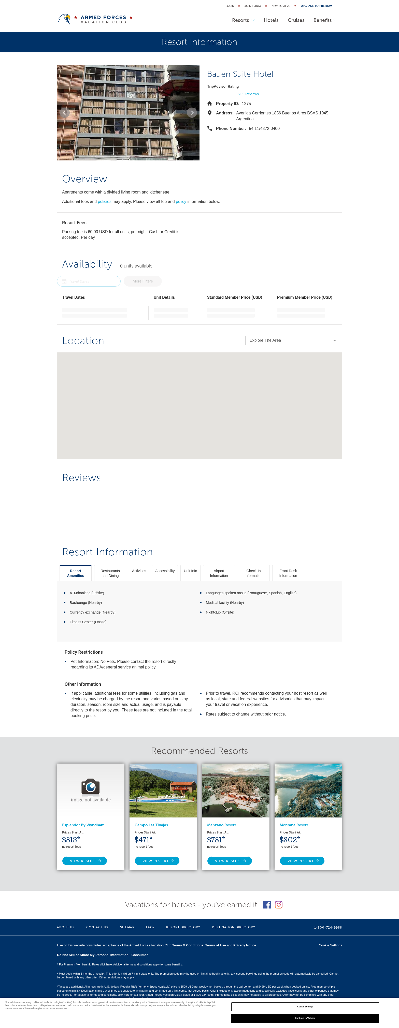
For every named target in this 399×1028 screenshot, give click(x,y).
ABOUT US (66, 927)
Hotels (268, 20)
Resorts (240, 20)
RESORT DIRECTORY (183, 927)
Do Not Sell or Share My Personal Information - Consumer (102, 955)
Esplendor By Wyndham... (85, 825)
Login (229, 6)
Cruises (294, 20)
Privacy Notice (244, 945)
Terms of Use (215, 945)
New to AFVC (281, 6)
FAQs (150, 927)
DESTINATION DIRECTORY (233, 927)
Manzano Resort (221, 825)
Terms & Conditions (188, 945)
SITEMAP (127, 927)
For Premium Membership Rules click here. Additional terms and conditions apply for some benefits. (120, 964)
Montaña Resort (294, 825)
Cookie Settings (330, 945)
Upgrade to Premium (316, 6)
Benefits (325, 20)
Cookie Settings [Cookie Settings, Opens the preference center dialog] (305, 1007)
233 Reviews (248, 94)
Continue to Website (305, 1018)
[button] (65, 113)
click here (123, 994)
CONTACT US (97, 927)
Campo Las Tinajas (151, 825)
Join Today (253, 6)
